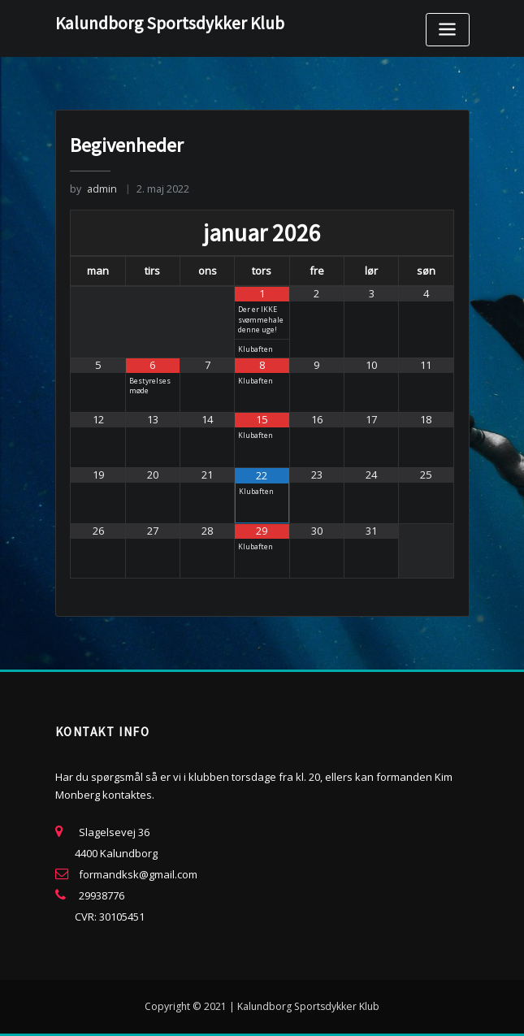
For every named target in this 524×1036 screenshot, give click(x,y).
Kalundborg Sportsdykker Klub (168, 22)
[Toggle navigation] (448, 29)
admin (93, 189)
